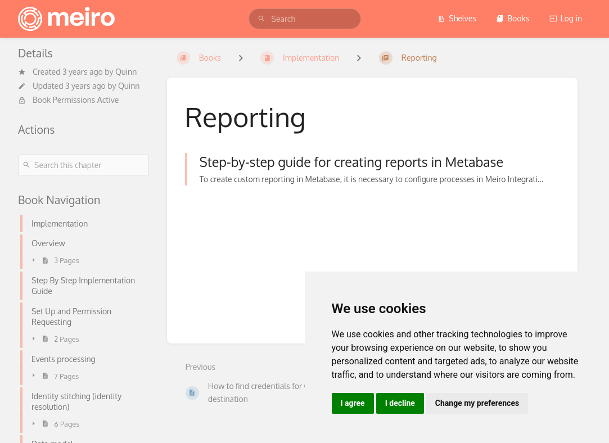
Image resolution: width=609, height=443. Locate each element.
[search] (305, 18)
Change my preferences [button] (477, 403)
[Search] (261, 19)
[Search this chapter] (83, 165)
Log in (565, 18)
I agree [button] (353, 403)
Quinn (126, 71)
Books (512, 18)
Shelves (456, 18)
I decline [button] (400, 403)
